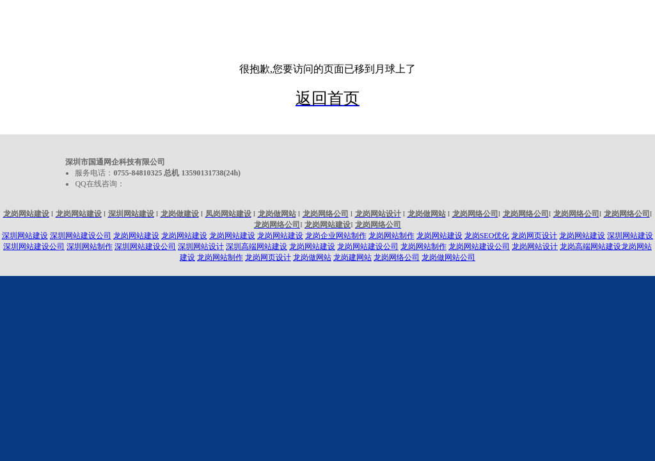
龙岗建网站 (352, 257)
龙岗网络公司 (397, 257)
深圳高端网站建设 (256, 246)
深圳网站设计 (201, 246)
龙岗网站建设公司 (368, 246)
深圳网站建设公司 (80, 235)
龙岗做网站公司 (448, 257)
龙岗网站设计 (535, 246)
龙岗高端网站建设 (590, 246)
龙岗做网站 (312, 257)
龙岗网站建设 (136, 235)
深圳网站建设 (25, 235)
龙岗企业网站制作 (336, 235)
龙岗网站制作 (391, 235)
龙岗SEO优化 (487, 235)
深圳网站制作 (90, 246)
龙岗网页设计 (534, 235)
